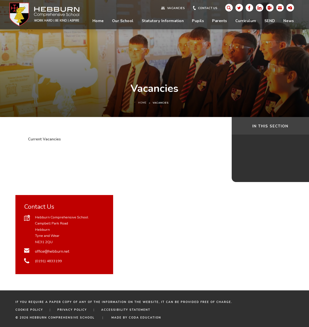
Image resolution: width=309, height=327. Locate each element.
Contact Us (208, 8)
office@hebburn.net (52, 251)
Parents (219, 20)
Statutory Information (163, 20)
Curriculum (245, 20)
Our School (123, 20)
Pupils (198, 20)
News (288, 20)
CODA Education (145, 318)
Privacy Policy (72, 310)
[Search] (229, 7)
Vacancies (176, 8)
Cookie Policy (29, 310)
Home (98, 20)
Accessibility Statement (125, 310)
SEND (269, 20)
